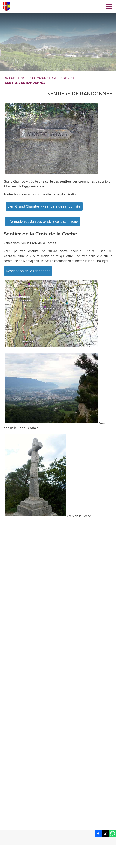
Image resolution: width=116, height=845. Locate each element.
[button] (51, 138)
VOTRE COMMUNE (34, 78)
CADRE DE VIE (62, 78)
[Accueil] (7, 6)
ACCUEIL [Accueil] (11, 78)
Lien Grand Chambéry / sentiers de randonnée (44, 206)
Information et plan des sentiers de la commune (42, 221)
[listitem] (98, 833)
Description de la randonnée (28, 271)
